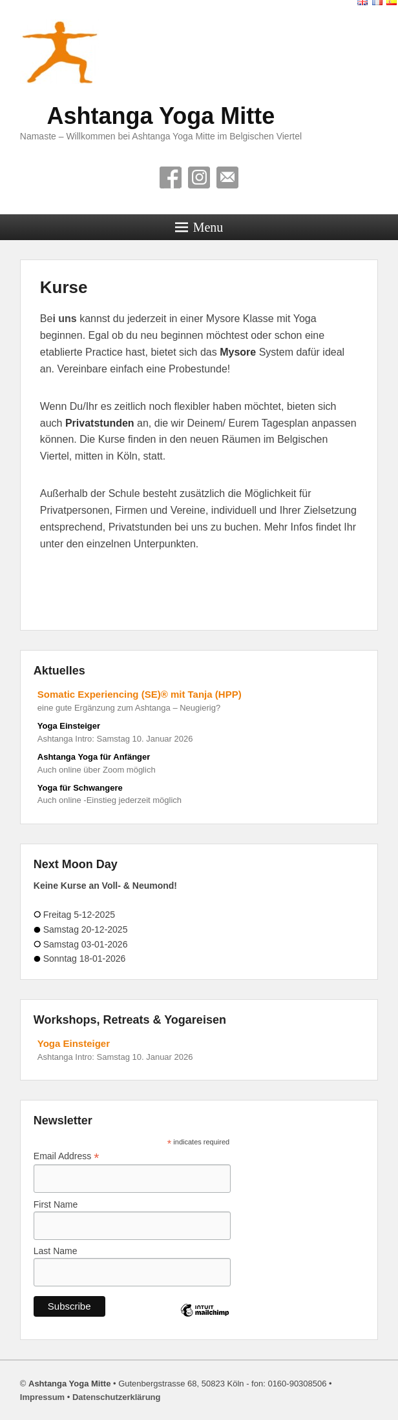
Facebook (171, 177)
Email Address (67, 1156)
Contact (227, 177)
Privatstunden (99, 423)
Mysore (239, 352)
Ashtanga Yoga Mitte (161, 116)
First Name (56, 1204)
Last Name (56, 1251)
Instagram (199, 177)
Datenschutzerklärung (116, 1397)
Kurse (64, 287)
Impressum (42, 1397)
